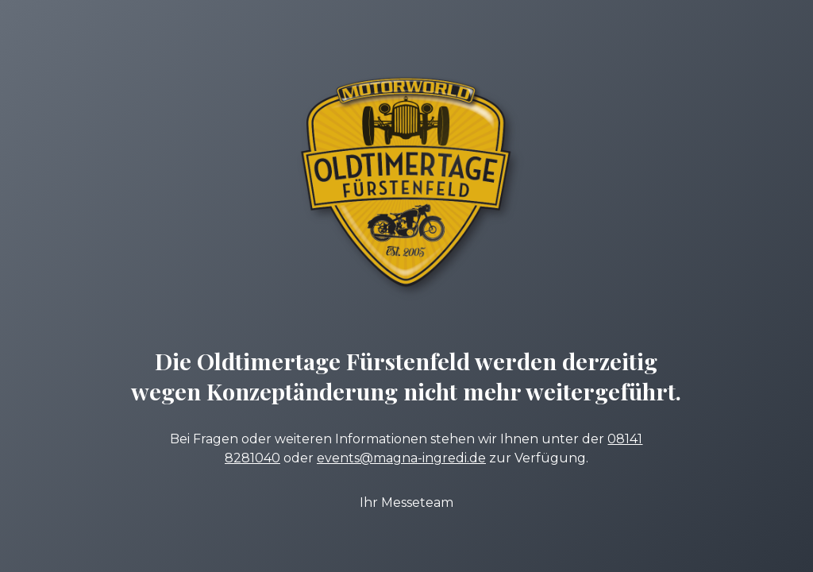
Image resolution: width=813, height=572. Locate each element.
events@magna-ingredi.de (401, 458)
